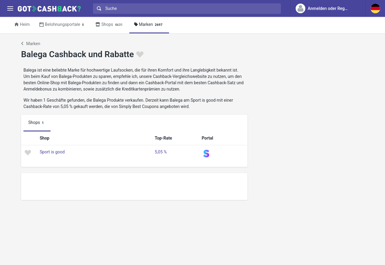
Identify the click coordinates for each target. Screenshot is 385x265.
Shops (110, 25)
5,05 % (161, 151)
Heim (22, 24)
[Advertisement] (134, 186)
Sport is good (52, 151)
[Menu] (10, 8)
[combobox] (186, 9)
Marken (149, 25)
